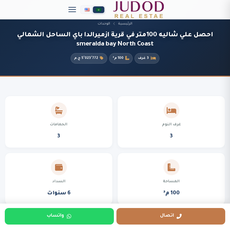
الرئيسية (125, 24)
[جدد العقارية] (138, 9)
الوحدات (104, 24)
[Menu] (72, 9)
